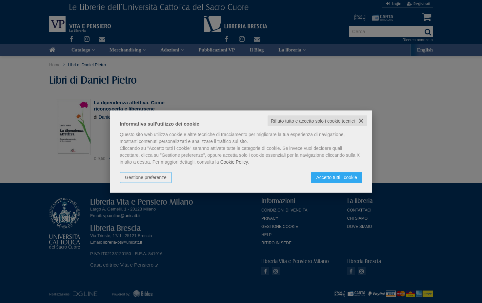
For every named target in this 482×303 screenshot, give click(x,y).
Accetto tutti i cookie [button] (336, 177)
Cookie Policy (234, 161)
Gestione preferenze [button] (146, 177)
